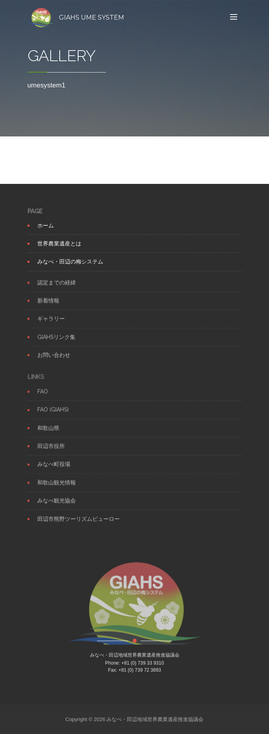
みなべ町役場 (53, 470)
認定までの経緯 (56, 288)
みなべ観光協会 (56, 507)
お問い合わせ (53, 361)
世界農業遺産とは (59, 243)
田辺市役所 (51, 452)
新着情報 (48, 306)
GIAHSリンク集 (56, 343)
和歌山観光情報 (56, 488)
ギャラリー (51, 325)
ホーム (45, 225)
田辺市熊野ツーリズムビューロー (78, 525)
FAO (42, 398)
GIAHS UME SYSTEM (91, 17)
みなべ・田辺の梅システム (70, 261)
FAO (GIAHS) (53, 416)
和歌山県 (48, 434)
